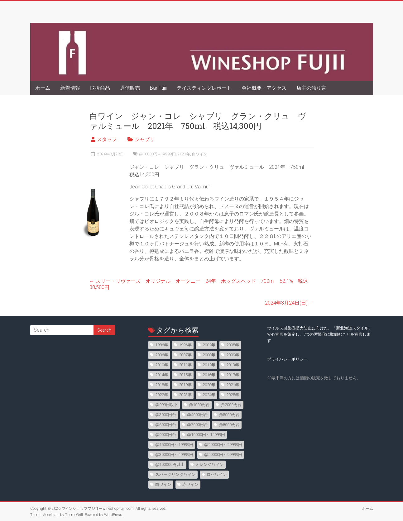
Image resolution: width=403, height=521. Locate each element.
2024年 (209, 394)
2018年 (161, 384)
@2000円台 (231, 404)
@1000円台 (199, 404)
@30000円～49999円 (174, 454)
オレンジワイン (209, 464)
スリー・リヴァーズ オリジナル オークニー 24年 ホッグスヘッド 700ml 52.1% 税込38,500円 (198, 284)
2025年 (232, 394)
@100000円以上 (170, 464)
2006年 (161, 355)
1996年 (185, 345)
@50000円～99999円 (223, 454)
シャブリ (145, 139)
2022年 (161, 394)
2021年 (184, 154)
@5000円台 (229, 414)
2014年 (161, 374)
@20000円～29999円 (223, 444)
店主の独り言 (311, 88)
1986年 (161, 345)
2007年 (185, 355)
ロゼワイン (217, 474)
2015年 (185, 374)
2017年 (232, 374)
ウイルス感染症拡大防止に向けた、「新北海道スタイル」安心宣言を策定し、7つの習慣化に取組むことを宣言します (319, 334)
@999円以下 (166, 404)
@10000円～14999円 (157, 154)
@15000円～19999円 (174, 444)
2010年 (161, 364)
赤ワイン (190, 484)
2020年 (209, 384)
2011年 (185, 364)
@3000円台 (165, 414)
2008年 (209, 355)
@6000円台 (165, 424)
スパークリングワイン (175, 474)
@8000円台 (229, 424)
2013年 (232, 364)
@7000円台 (197, 424)
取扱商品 (100, 88)
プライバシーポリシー (287, 359)
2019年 (185, 384)
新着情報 (70, 88)
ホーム (42, 88)
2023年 (185, 394)
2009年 (232, 355)
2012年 (209, 364)
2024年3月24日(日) (289, 303)
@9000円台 (165, 434)
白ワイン (199, 154)
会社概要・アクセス (264, 88)
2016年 (209, 374)
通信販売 (130, 88)
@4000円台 (197, 414)
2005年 (232, 345)
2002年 (209, 345)
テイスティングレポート (204, 88)
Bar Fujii (158, 88)
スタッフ (107, 139)
